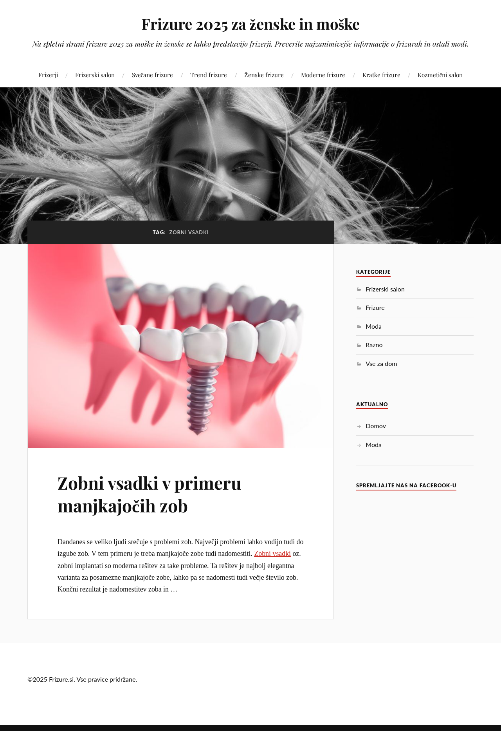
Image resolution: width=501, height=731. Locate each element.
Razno (374, 344)
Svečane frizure (152, 75)
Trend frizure (208, 75)
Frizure (375, 307)
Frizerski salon (95, 75)
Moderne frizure (323, 75)
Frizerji (48, 75)
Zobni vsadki (272, 553)
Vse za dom (381, 363)
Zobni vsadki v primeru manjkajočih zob (149, 493)
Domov (376, 425)
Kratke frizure (381, 75)
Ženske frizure (263, 75)
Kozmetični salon (440, 75)
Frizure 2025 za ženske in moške (250, 24)
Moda (374, 326)
